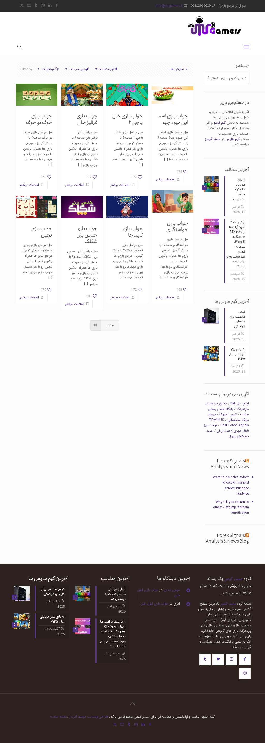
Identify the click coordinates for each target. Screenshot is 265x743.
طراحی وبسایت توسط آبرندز (88, 716)
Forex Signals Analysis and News (230, 464)
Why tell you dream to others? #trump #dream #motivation (231, 507)
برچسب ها (76, 69)
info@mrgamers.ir (169, 6)
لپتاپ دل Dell (239, 403)
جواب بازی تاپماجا (132, 231)
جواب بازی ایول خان (154, 603)
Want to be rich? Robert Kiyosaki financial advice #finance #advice (231, 485)
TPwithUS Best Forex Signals (229, 422)
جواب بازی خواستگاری (177, 226)
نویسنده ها (106, 69)
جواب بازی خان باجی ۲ (127, 119)
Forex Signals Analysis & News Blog (227, 538)
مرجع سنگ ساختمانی (228, 417)
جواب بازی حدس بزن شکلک (87, 235)
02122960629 (201, 6)
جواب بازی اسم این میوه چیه (173, 119)
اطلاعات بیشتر (165, 179)
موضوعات (47, 69)
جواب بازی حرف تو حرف (39, 119)
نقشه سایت (58, 716)
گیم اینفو (220, 123)
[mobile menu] (246, 47)
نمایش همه (178, 69)
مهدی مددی (171, 590)
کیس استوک (228, 414)
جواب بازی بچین (41, 231)
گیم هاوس (232, 139)
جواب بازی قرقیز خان (87, 119)
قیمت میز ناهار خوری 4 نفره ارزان (226, 428)
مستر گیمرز (212, 139)
